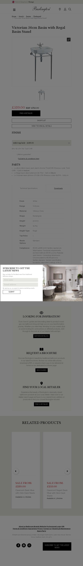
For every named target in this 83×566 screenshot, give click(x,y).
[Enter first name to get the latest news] (20, 280)
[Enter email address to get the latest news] (20, 285)
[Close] (82, 262)
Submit (11, 292)
